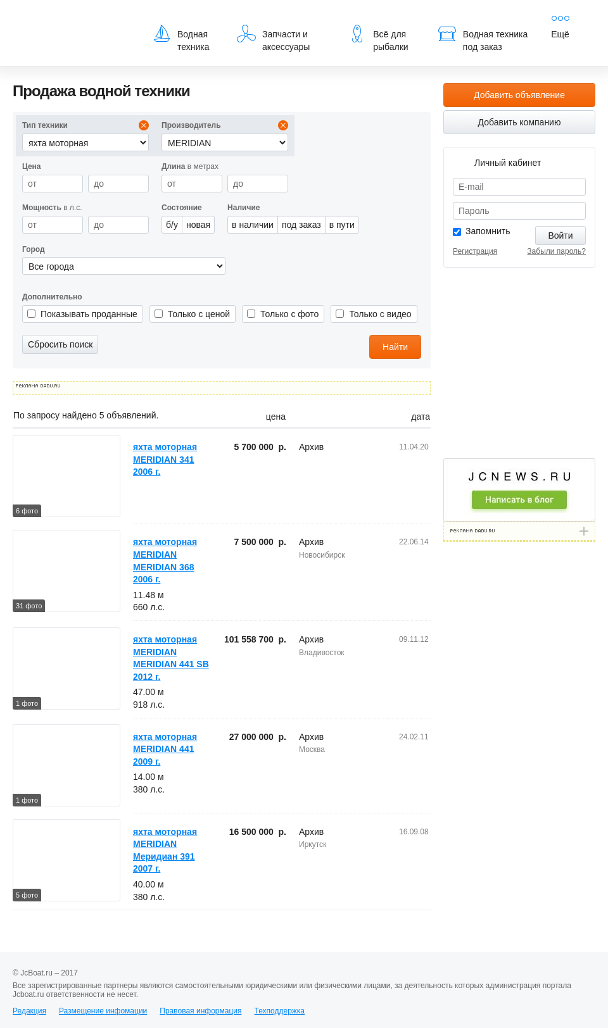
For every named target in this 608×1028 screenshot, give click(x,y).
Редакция (29, 1010)
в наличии (253, 225)
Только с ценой (199, 314)
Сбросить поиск (60, 344)
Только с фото (289, 314)
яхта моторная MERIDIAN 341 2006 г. (165, 459)
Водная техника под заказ (483, 38)
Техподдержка (279, 1010)
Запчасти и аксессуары (273, 38)
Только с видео (380, 314)
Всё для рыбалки (378, 38)
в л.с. (52, 207)
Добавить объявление (519, 95)
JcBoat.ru (73, 19)
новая (198, 225)
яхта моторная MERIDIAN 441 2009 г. (165, 749)
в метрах (190, 166)
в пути (342, 225)
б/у (172, 225)
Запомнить (488, 231)
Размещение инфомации (103, 1010)
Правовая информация (200, 1010)
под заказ (301, 225)
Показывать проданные (89, 314)
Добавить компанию (519, 122)
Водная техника (181, 38)
